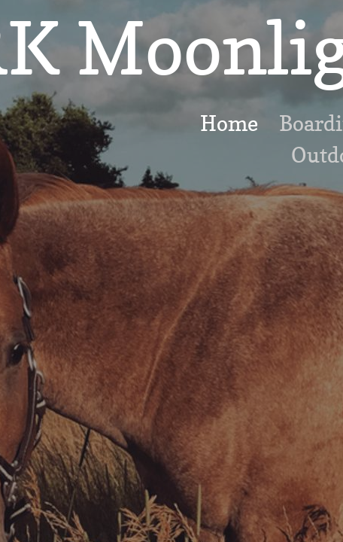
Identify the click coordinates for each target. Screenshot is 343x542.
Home (229, 123)
